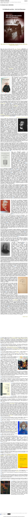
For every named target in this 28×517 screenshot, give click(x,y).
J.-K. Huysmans (18, 48)
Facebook (2, 514)
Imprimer (5, 514)
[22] (23, 242)
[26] (8, 306)
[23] (14, 266)
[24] (6, 291)
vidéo (14, 337)
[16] (13, 197)
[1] (17, 44)
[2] (20, 84)
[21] (18, 236)
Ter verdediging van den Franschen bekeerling (8, 455)
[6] (14, 115)
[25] (25, 303)
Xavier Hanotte (21, 349)
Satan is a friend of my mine (11, 430)
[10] (25, 162)
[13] (21, 170)
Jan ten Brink (12, 403)
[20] (25, 231)
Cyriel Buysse (6, 115)
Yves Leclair (2, 103)
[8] (10, 150)
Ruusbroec (2, 114)
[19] (7, 222)
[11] (11, 169)
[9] (19, 160)
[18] (21, 216)
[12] (17, 169)
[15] (23, 186)
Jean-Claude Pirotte (16, 348)
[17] (12, 213)
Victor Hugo (11, 415)
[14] (11, 172)
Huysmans (11, 68)
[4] (12, 108)
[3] (11, 103)
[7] (5, 126)
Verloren (11, 44)
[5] (13, 112)
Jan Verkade (15, 299)
